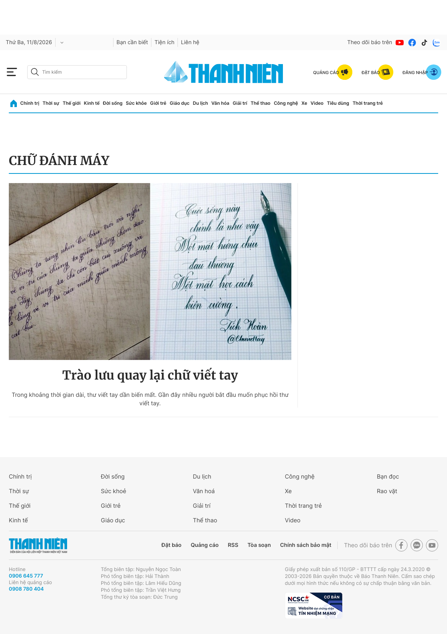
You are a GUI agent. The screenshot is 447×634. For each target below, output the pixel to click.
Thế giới (71, 103)
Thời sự (51, 103)
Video (317, 103)
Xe (304, 103)
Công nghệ (286, 103)
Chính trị (29, 103)
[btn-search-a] (34, 72)
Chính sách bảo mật (305, 545)
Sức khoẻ (113, 491)
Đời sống (113, 103)
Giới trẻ (158, 103)
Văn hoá (204, 491)
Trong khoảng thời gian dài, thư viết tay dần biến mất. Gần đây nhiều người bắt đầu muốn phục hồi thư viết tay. (150, 399)
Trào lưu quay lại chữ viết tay (150, 375)
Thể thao (261, 103)
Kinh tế (92, 103)
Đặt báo (171, 545)
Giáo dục (180, 103)
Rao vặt (387, 491)
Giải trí (240, 103)
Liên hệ (190, 42)
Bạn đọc (388, 476)
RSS (233, 545)
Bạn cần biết (132, 42)
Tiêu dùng (338, 103)
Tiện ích (164, 42)
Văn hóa (220, 103)
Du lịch (200, 103)
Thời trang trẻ (368, 103)
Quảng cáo (205, 545)
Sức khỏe (136, 103)
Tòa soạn (259, 545)
